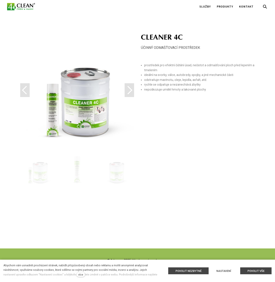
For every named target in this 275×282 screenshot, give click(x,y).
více (80, 274)
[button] (129, 90)
